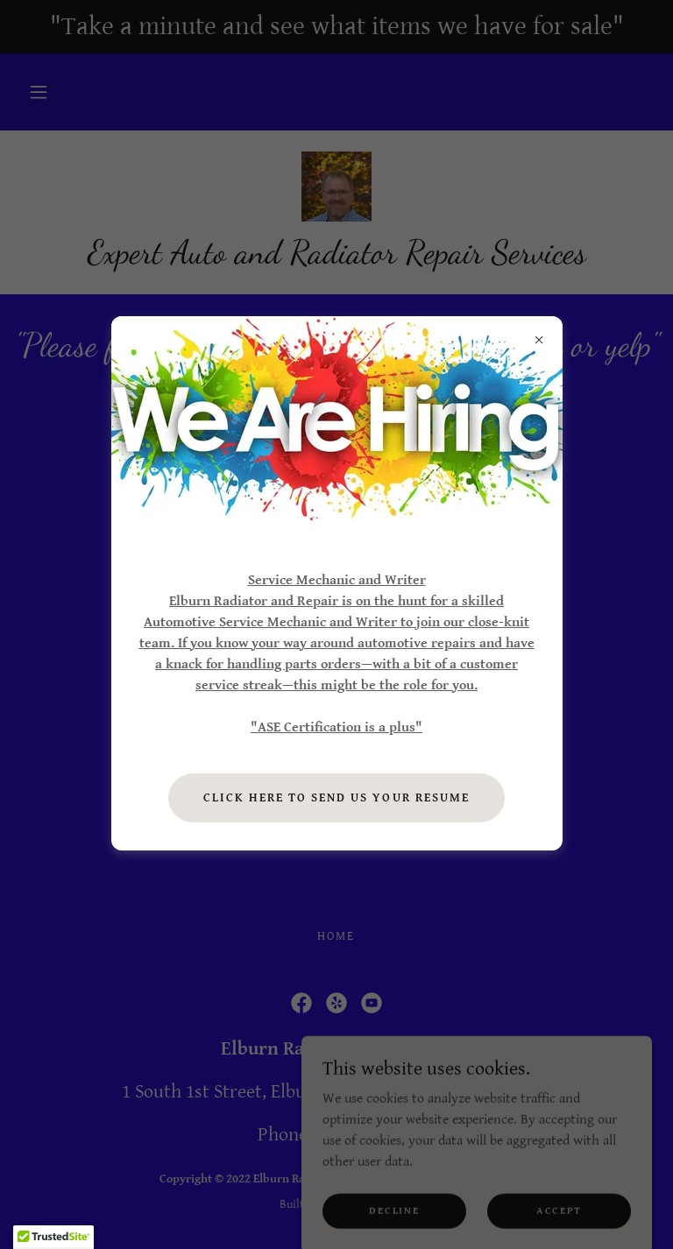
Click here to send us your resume (336, 798)
